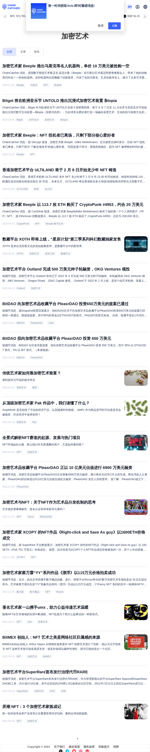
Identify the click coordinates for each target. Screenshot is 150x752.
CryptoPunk (23, 223)
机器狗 (57, 85)
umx (30, 621)
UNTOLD (33, 119)
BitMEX (47, 656)
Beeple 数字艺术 (54, 223)
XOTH (20, 253)
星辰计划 (49, 253)
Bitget (20, 119)
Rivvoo (60, 592)
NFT (46, 85)
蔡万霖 (20, 592)
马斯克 (33, 85)
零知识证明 (46, 516)
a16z (51, 323)
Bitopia (64, 119)
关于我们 (59, 746)
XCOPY (21, 557)
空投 (63, 691)
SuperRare (22, 691)
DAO (52, 691)
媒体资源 (74, 746)
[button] (145, 6)
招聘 (116, 746)
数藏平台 (65, 253)
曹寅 (34, 387)
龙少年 (48, 189)
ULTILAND (22, 189)
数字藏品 (34, 592)
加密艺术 (49, 119)
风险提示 (103, 746)
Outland (21, 288)
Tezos (31, 516)
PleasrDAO (36, 323)
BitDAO (20, 323)
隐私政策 (89, 746)
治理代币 (39, 691)
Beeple (20, 85)
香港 (36, 189)
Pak (34, 422)
